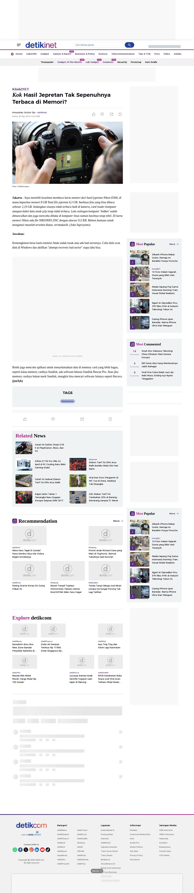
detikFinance (63, 838)
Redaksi (133, 830)
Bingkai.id (105, 859)
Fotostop (136, 62)
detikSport (62, 851)
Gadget (45, 54)
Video (167, 54)
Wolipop (81, 843)
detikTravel (82, 830)
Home (19, 54)
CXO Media (164, 855)
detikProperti (63, 864)
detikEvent (105, 843)
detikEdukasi (63, 834)
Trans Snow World (109, 851)
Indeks (177, 54)
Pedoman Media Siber (140, 834)
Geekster (109, 61)
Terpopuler (47, 62)
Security (122, 62)
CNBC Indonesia (166, 834)
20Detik (80, 851)
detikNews (62, 830)
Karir (132, 838)
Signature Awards (109, 847)
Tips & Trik (144, 54)
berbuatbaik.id (107, 830)
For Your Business (109, 872)
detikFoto (81, 855)
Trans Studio (107, 855)
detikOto (61, 859)
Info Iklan (134, 851)
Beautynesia (164, 847)
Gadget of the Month (70, 61)
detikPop (81, 864)
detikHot (61, 847)
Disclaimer (135, 859)
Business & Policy (85, 54)
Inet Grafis (151, 62)
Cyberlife (31, 54)
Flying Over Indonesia (111, 868)
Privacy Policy (136, 855)
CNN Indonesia (166, 830)
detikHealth (82, 838)
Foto (157, 54)
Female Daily (165, 851)
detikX (80, 847)
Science (103, 54)
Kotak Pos (134, 843)
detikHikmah (82, 859)
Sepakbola (62, 855)
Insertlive (163, 843)
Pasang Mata (107, 834)
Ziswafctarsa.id (108, 864)
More (118, 521)
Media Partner (136, 847)
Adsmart (105, 838)
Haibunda (163, 838)
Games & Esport (63, 53)
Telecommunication (123, 54)
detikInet (61, 843)
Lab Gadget (93, 61)
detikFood (81, 834)
